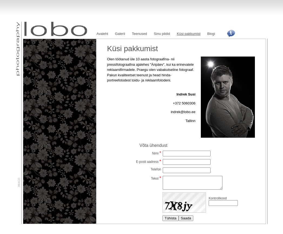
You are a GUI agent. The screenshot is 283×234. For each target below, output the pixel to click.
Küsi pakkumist (188, 34)
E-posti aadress (147, 162)
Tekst (154, 178)
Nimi (155, 153)
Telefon (156, 169)
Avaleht (102, 34)
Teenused (139, 34)
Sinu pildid (162, 34)
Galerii (120, 34)
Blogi (211, 34)
